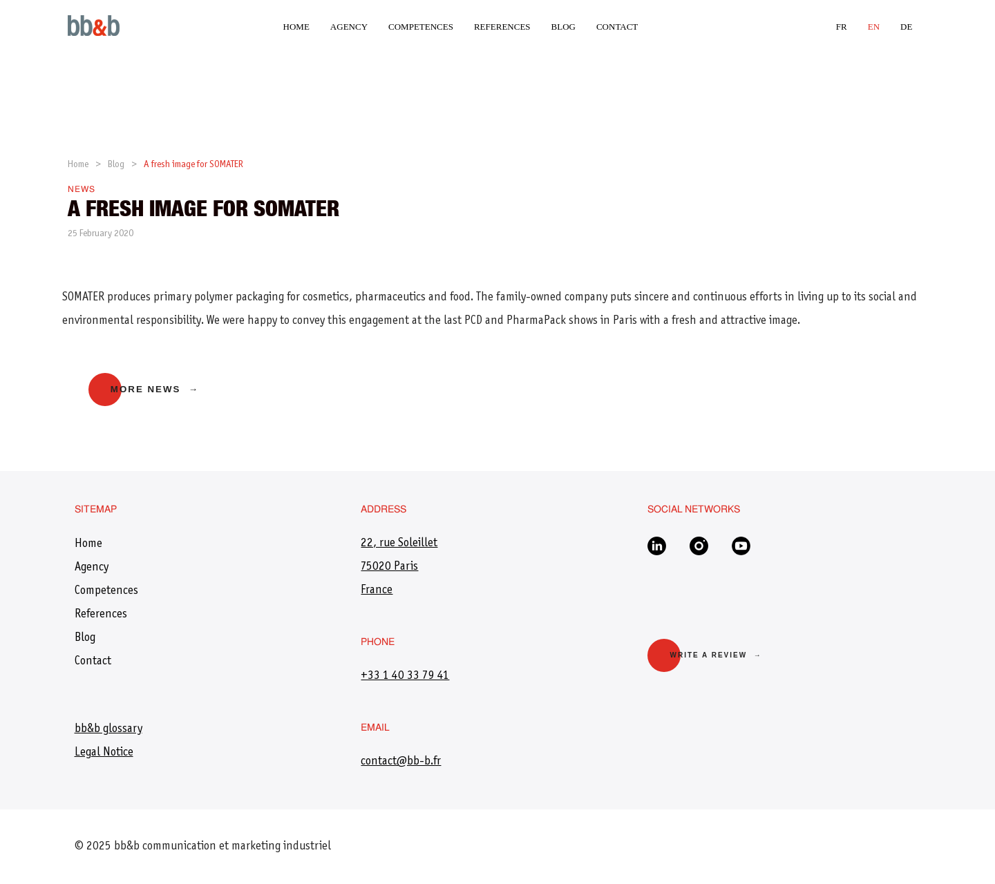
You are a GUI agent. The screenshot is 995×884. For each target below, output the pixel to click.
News (81, 190)
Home (296, 26)
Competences (420, 26)
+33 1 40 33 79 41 (405, 676)
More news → (155, 389)
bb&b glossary (108, 729)
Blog (563, 26)
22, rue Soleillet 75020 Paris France (399, 567)
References (502, 26)
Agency (349, 26)
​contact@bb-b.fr (401, 761)
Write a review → (715, 655)
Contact (617, 26)
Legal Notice (104, 752)
